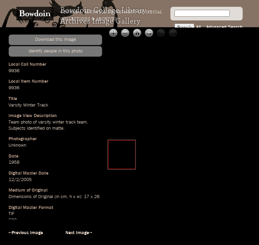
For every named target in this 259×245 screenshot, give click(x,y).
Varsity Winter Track (28, 105)
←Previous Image (26, 232)
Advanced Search (224, 27)
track (71, 122)
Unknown (17, 145)
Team (14, 122)
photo (26, 122)
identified (36, 128)
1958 (14, 162)
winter (58, 122)
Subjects (17, 128)
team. (82, 122)
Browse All (190, 27)
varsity (44, 122)
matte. (58, 128)
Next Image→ (78, 232)
